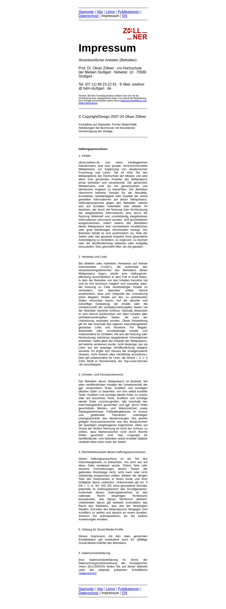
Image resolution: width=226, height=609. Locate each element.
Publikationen (128, 12)
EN (124, 16)
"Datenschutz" (88, 573)
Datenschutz (89, 16)
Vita (100, 12)
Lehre (110, 12)
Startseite (86, 12)
